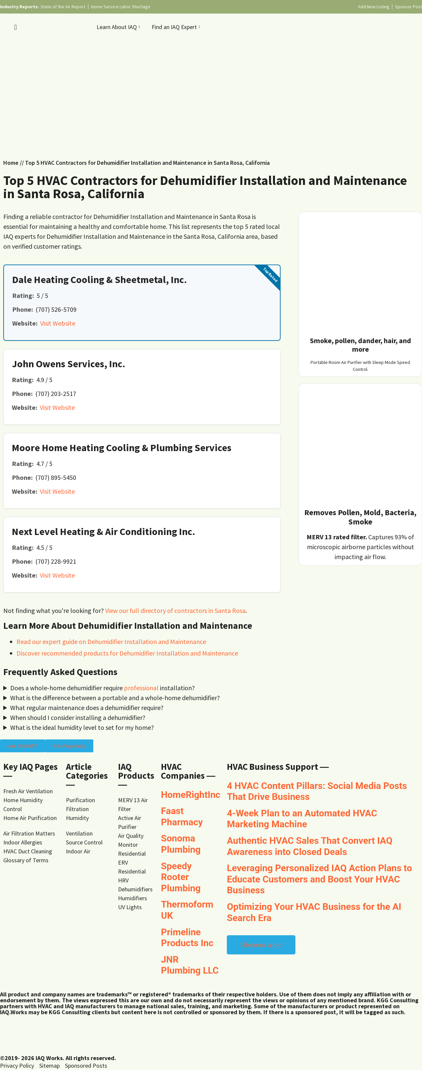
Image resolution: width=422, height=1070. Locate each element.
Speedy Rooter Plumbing (180, 877)
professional (141, 688)
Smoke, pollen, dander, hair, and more (360, 345)
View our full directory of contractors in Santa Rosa (175, 610)
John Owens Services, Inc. (68, 363)
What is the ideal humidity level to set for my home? (82, 727)
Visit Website (57, 323)
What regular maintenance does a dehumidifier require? (87, 707)
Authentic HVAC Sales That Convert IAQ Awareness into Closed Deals (309, 846)
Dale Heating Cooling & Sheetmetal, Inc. (99, 279)
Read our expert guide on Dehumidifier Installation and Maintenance (111, 641)
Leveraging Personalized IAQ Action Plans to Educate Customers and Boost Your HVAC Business (319, 879)
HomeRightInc (190, 794)
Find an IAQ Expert (177, 27)
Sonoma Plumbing (180, 844)
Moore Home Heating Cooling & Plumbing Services (121, 447)
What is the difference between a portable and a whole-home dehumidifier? (115, 698)
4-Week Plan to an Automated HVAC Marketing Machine (302, 819)
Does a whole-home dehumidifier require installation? (102, 688)
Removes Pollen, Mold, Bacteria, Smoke (360, 517)
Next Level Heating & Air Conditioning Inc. (103, 531)
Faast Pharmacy (182, 816)
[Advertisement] (211, 95)
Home (10, 162)
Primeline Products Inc (187, 938)
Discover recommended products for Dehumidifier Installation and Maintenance (127, 653)
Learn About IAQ (119, 27)
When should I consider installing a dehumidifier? (77, 717)
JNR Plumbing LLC (190, 965)
